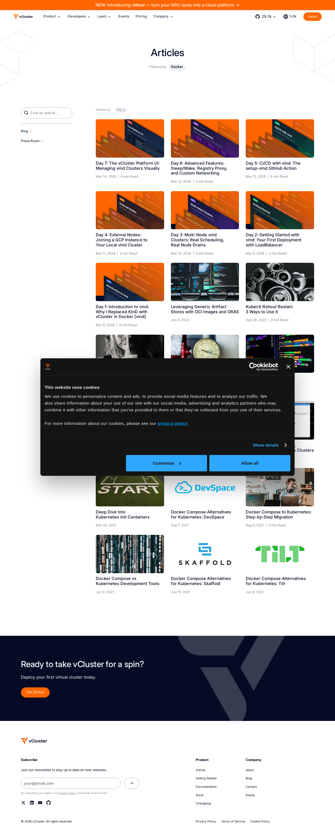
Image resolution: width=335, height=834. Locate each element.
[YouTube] (40, 802)
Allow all (249, 462)
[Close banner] (288, 367)
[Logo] (23, 16)
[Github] (48, 802)
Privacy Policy (67, 793)
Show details (266, 445)
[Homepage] (34, 741)
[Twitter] (23, 802)
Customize (167, 462)
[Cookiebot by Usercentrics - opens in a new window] (253, 367)
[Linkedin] (31, 802)
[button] (52, 16)
